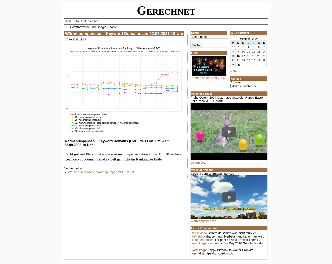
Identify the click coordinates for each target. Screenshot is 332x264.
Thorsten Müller (202, 240)
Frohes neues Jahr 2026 (209, 76)
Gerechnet (166, 10)
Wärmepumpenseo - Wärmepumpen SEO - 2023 (101, 172)
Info (76, 21)
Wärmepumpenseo (203, 221)
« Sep (234, 71)
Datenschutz (89, 21)
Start (68, 21)
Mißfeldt (197, 236)
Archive (235, 82)
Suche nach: (199, 37)
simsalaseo (199, 233)
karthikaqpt (199, 243)
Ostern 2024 (199, 162)
